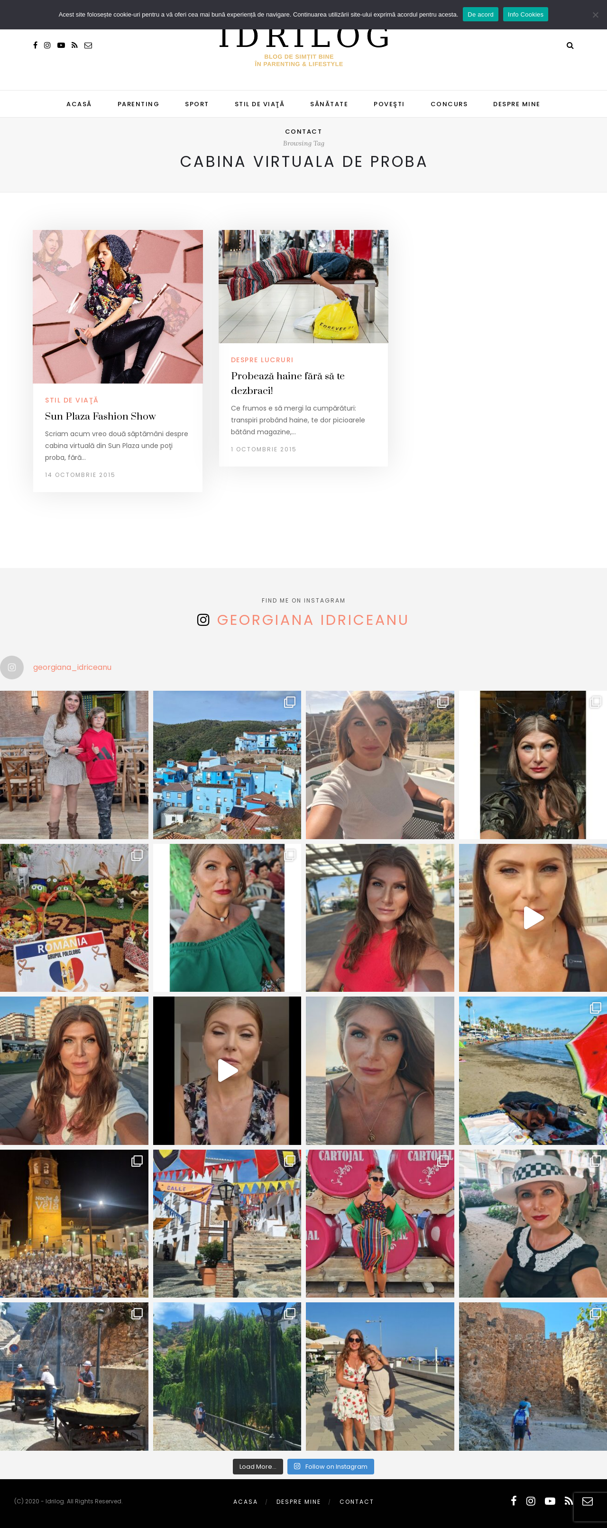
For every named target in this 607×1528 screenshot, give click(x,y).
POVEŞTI (389, 104)
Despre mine (517, 104)
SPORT (197, 104)
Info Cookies (525, 14)
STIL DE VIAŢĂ (260, 104)
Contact (303, 131)
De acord (481, 14)
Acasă (79, 104)
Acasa (245, 1502)
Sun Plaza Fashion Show (100, 417)
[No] (595, 14)
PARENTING (139, 104)
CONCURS (449, 104)
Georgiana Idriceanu (313, 620)
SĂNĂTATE (329, 104)
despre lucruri (262, 360)
